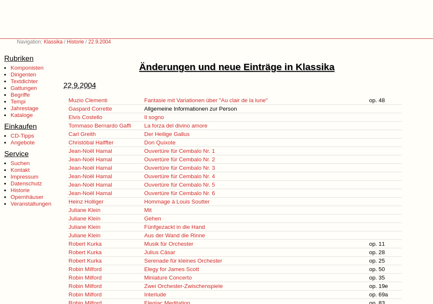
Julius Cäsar (159, 252)
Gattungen (24, 88)
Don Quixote (159, 142)
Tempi (18, 101)
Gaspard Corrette (90, 109)
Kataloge (22, 115)
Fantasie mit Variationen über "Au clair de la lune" (206, 100)
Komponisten (27, 68)
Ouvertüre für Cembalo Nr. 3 (179, 168)
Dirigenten (23, 74)
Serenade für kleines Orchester (183, 261)
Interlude (155, 294)
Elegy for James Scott (171, 269)
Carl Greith (82, 134)
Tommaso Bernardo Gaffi (100, 125)
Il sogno (154, 117)
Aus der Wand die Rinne (174, 235)
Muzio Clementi (88, 100)
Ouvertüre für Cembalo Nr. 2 (179, 159)
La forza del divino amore (176, 125)
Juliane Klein (85, 210)
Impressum (24, 177)
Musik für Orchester (168, 244)
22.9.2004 (99, 42)
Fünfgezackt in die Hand (174, 227)
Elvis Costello (85, 117)
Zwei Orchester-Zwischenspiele (183, 286)
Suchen (20, 163)
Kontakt (20, 170)
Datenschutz (26, 183)
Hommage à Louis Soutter (177, 201)
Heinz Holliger (86, 201)
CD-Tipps (22, 136)
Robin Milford (85, 269)
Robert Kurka (85, 244)
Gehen (152, 218)
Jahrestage (24, 108)
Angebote (23, 142)
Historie (75, 42)
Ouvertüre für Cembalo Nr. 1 (179, 151)
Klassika (53, 42)
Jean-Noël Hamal (90, 151)
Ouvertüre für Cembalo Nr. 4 (179, 176)
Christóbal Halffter (91, 142)
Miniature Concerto (168, 277)
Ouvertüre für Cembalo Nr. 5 (179, 185)
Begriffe (20, 95)
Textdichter (24, 81)
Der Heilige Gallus (166, 134)
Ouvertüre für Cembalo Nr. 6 (179, 193)
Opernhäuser (27, 197)
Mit (148, 210)
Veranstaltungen (31, 204)
